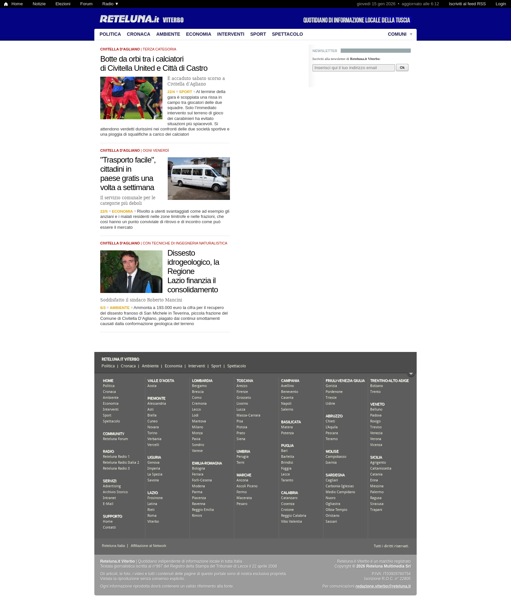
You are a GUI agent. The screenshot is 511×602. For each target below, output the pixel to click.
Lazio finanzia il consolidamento (192, 285)
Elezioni (62, 3)
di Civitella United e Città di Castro (153, 68)
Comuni (397, 34)
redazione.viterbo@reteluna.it (383, 586)
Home (17, 3)
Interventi (230, 34)
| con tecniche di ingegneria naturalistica (163, 243)
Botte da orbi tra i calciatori (141, 58)
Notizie (39, 3)
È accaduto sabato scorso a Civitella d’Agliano (196, 81)
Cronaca (138, 34)
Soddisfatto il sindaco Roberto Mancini (141, 299)
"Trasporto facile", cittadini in (128, 164)
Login (501, 3)
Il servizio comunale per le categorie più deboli (127, 200)
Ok (402, 67)
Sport (258, 34)
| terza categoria (138, 49)
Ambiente (168, 34)
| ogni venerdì (134, 150)
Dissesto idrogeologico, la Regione (193, 262)
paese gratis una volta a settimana (127, 183)
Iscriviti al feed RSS (467, 3)
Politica (110, 34)
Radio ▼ (111, 3)
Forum (86, 3)
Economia (198, 34)
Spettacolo (287, 34)
